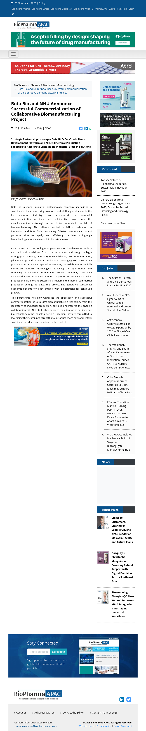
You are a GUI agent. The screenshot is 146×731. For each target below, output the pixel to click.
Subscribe (58, 651)
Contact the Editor (72, 712)
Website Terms (86, 726)
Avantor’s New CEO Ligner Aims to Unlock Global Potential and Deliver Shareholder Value (119, 302)
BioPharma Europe (40, 8)
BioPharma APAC (99, 8)
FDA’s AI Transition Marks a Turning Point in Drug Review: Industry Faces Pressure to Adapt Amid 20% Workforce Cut (118, 413)
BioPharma (20, 85)
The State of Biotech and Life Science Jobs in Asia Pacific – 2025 (119, 281)
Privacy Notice (103, 726)
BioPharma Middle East (61, 8)
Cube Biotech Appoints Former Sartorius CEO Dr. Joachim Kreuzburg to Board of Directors (119, 384)
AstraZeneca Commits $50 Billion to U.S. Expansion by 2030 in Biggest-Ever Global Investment (119, 327)
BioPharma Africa (82, 8)
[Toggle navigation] (13, 54)
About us (20, 712)
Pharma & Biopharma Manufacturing (52, 85)
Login (131, 8)
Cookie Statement (123, 726)
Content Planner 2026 (103, 712)
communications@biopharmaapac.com (35, 726)
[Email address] (38, 652)
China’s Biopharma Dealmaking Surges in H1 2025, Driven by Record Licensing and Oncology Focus (115, 208)
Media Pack (122, 8)
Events (112, 8)
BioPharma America (21, 8)
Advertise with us (43, 712)
